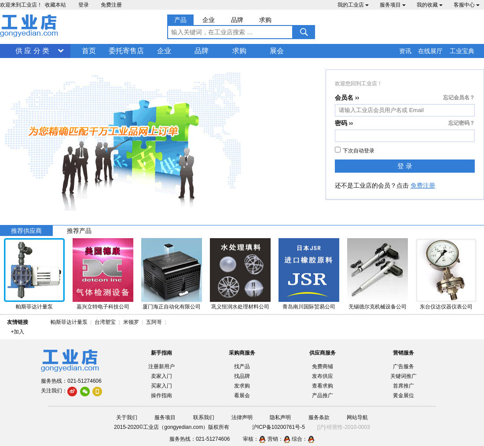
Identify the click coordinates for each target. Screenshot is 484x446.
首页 (89, 50)
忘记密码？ (461, 123)
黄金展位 (403, 395)
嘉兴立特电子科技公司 (103, 307)
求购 (239, 50)
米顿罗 (132, 322)
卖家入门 (161, 376)
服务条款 (319, 417)
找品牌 (242, 376)
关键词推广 (403, 376)
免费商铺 (322, 366)
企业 (164, 50)
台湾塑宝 (105, 322)
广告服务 (403, 366)
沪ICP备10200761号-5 (278, 427)
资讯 (405, 50)
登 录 (404, 166)
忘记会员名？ (459, 97)
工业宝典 (462, 50)
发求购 (242, 386)
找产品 (242, 366)
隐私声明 (280, 417)
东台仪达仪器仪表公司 (446, 307)
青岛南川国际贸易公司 (308, 307)
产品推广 (322, 395)
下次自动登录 (354, 150)
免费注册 (111, 5)
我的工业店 (353, 5)
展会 (277, 50)
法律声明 (242, 417)
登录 (83, 5)
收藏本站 (55, 5)
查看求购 (322, 386)
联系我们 (203, 417)
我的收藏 (430, 5)
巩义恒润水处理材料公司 (240, 307)
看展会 (242, 395)
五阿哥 (154, 322)
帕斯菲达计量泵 (34, 307)
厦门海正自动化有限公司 (172, 307)
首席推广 (403, 386)
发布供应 (322, 376)
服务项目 (393, 5)
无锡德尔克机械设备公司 (377, 307)
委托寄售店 (126, 50)
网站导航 (357, 417)
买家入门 (161, 386)
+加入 (17, 332)
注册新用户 (161, 366)
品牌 (201, 50)
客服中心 (467, 5)
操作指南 (161, 395)
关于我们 (126, 417)
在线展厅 (430, 50)
